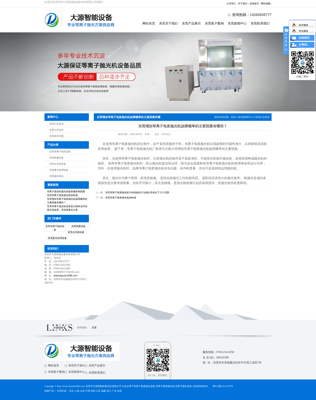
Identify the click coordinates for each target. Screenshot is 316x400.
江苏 (98, 391)
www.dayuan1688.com (65, 275)
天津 (87, 391)
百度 (94, 327)
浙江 (108, 391)
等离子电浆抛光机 (165, 386)
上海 (76, 391)
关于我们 (242, 3)
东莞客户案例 (214, 23)
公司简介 (231, 3)
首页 (233, 117)
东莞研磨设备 (56, 157)
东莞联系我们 (260, 23)
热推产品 (49, 391)
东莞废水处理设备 (58, 170)
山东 (82, 391)
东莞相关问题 (56, 136)
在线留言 (254, 3)
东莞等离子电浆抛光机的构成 (62, 195)
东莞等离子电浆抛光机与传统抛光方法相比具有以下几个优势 (137, 192)
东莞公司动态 (56, 130)
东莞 (119, 391)
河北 (71, 391)
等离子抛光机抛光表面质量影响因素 (66, 191)
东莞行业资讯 (56, 123)
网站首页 (148, 23)
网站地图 (265, 3)
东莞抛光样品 (56, 176)
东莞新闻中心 (237, 23)
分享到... (304, 44)
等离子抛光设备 (183, 386)
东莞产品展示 (191, 23)
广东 (114, 391)
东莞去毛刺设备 (57, 163)
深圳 (92, 391)
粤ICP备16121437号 (223, 386)
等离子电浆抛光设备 (144, 386)
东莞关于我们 (168, 23)
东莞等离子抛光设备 (60, 151)
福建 (103, 391)
